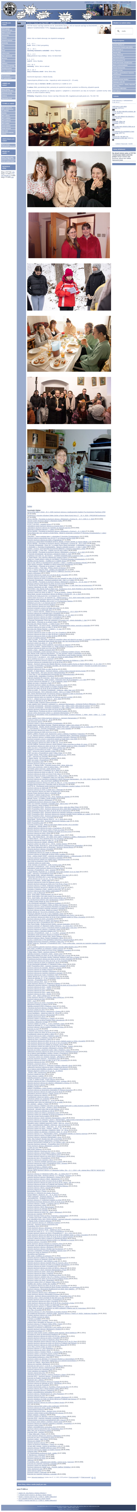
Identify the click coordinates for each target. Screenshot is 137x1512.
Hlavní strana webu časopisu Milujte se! (8, 158)
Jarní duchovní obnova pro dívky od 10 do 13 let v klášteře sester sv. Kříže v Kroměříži (56, 917)
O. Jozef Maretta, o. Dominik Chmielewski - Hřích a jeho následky (49, 728)
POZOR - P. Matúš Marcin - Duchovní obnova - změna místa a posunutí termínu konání (56, 671)
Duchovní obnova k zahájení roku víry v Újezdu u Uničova (46, 1277)
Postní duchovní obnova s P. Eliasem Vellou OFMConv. (45, 997)
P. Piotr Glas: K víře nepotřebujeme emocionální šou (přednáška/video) (51, 674)
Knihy (3, 61)
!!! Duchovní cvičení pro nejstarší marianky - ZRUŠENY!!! (46, 1057)
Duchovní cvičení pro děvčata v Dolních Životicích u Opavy (47, 1416)
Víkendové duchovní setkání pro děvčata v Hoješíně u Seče (47, 685)
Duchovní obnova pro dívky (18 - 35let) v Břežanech (44, 1212)
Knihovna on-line (7, 93)
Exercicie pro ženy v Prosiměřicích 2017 (40, 922)
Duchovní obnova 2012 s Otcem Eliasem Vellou (43, 1388)
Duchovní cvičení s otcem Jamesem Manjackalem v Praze (46, 1270)
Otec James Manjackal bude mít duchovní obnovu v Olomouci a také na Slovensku (55, 693)
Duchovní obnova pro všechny (37, 1095)
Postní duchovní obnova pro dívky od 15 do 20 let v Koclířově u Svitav (50, 1303)
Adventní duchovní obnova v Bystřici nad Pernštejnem (45, 1249)
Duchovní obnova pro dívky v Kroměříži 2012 (42, 1266)
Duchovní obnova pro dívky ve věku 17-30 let (42, 627)
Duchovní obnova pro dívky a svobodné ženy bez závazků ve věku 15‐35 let (52, 578)
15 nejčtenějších (7, 78)
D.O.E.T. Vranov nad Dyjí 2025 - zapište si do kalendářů (46, 570)
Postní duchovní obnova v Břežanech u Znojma (43, 1140)
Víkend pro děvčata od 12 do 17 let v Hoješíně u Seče (45, 913)
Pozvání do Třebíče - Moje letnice (38, 1362)
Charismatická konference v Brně (38, 1357)
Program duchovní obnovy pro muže (39, 1315)
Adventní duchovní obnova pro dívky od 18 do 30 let (44, 1092)
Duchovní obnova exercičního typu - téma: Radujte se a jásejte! (48, 796)
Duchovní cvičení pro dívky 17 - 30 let (39, 643)
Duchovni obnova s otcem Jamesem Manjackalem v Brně (46, 1118)
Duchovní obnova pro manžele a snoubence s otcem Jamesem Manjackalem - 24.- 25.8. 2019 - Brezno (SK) (63, 779)
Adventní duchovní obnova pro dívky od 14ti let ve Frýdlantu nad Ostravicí (52, 1343)
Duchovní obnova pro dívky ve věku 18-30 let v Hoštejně (46, 634)
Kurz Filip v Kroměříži (34, 1310)
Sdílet (29, 506)
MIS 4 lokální (5, 123)
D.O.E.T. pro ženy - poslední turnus (39, 524)
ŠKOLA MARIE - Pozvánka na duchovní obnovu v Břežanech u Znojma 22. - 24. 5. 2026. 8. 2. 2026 (60, 519)
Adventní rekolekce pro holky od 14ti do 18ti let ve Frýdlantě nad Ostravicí (52, 1399)
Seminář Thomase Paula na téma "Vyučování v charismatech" (48, 1216)
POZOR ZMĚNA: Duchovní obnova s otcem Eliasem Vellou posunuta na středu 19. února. (57, 744)
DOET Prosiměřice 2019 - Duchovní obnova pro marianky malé (48, 821)
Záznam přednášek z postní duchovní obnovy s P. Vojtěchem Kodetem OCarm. (53, 652)
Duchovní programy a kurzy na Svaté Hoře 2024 (43, 608)
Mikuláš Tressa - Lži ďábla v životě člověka (41, 798)
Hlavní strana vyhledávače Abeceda (8, 145)
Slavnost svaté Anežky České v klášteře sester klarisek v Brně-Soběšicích (52, 1333)
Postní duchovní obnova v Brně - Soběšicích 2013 (44, 1230)
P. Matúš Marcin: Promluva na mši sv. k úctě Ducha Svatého (47, 711)
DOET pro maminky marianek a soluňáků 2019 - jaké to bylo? (48, 803)
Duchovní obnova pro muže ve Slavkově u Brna (43, 1340)
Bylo (3, 45)
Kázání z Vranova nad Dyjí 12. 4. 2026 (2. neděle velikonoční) (38, 1500)
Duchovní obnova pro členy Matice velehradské (43, 891)
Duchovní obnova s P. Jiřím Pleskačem (40, 1348)
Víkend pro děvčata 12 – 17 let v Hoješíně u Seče (43, 1025)
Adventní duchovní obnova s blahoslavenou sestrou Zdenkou (47, 1186)
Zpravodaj (5, 43)
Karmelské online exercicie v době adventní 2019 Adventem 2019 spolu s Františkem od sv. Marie (43, 769)
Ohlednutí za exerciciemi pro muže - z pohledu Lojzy (44, 749)
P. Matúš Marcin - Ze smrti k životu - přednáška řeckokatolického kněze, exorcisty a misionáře (58, 625)
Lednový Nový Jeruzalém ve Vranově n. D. (41, 1322)
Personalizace (6, 75)
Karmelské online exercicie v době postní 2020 (43, 741)
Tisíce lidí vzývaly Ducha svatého (38, 1116)
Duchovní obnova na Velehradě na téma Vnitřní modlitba (46, 854)
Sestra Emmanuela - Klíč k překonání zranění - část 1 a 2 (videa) (49, 692)
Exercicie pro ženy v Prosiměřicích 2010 (40, 1437)
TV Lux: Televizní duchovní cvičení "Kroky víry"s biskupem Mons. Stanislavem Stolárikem (57, 735)
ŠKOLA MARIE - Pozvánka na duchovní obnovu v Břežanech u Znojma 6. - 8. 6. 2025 (56, 552)
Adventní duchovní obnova (36, 1085)
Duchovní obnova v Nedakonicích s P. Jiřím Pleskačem (45, 1394)
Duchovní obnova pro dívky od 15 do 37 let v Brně (44, 774)
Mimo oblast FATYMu (8, 66)
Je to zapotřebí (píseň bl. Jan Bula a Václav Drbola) (34, 1498)
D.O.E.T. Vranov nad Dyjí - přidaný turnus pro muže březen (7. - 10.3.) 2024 (52, 611)
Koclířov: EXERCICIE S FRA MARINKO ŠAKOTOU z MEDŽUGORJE (50, 940)
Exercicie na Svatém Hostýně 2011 (39, 1378)
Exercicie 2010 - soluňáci (35, 1432)
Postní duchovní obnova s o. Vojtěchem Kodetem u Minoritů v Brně (49, 1065)
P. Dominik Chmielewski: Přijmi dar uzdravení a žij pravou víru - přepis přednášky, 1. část (57, 620)
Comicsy (4, 96)
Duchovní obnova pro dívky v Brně (38, 833)
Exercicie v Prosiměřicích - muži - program (41, 866)
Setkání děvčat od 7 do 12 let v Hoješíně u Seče (43, 912)
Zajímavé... (5, 63)
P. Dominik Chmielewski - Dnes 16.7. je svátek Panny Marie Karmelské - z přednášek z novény (59, 545)
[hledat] (124, 31)
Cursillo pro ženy (33, 1147)
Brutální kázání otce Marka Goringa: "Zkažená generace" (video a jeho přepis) (53, 725)
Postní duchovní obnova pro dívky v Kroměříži (42, 1301)
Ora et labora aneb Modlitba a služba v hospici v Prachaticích (47, 1053)
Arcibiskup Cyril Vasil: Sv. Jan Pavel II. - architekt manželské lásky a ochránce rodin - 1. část (58, 556)
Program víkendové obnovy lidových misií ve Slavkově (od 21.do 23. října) (52, 1341)
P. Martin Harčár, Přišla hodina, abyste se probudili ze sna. (46, 755)
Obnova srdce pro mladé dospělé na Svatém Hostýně (45, 686)
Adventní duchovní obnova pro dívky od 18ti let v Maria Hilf (47, 1268)
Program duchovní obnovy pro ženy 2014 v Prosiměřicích (46, 1156)
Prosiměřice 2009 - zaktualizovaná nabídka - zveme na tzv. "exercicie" (50, 1462)
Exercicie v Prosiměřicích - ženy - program (41, 870)
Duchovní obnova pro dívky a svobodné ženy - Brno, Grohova (48, 776)
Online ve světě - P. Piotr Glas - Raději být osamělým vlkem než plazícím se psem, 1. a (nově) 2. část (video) (63, 639)
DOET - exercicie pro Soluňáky (37, 756)
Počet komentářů (74, 1477)
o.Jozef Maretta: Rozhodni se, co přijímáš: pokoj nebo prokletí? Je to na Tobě (53, 872)
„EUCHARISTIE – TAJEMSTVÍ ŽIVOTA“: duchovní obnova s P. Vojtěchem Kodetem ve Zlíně (44, 1199)
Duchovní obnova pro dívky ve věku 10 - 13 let (42, 772)
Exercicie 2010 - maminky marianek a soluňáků (43, 1418)
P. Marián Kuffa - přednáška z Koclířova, (41, 676)
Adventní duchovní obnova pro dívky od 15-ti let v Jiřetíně (46, 1336)
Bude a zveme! (6, 32)
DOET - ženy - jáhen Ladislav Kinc (38, 996)
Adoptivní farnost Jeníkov (120, 79)
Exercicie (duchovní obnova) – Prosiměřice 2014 (43, 1144)
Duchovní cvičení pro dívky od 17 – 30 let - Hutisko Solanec (47, 844)
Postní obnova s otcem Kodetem (38, 805)
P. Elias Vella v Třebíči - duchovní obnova (41, 952)
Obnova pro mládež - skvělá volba (38, 880)
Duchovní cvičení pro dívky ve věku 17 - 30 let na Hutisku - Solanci (49, 592)
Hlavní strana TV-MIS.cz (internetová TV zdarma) (7, 109)
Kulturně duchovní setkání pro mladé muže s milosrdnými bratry (48, 859)
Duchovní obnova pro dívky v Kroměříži (40, 817)
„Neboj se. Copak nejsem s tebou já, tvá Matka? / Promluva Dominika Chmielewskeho (56, 559)
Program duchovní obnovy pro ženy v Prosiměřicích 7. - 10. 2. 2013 (50, 1233)
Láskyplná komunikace (35, 1331)
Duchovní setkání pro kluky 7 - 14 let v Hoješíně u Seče (45, 1023)
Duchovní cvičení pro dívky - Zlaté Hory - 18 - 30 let (44, 1127)
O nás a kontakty (7, 71)
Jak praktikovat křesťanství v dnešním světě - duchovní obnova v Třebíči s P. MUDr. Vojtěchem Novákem (62, 1313)
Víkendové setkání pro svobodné (38, 1099)
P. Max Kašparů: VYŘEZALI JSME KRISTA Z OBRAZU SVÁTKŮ (49, 571)
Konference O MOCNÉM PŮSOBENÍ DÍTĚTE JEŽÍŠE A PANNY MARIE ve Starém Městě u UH (59, 542)
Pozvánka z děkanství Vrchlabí (37, 1022)
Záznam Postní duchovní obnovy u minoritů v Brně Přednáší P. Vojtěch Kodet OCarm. (44, 794)
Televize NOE (117, 52)
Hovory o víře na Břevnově (36, 893)
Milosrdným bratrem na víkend (37, 1004)
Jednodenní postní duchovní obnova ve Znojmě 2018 (45, 868)
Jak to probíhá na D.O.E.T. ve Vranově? (40, 659)
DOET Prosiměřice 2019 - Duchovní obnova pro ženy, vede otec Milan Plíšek (53, 807)
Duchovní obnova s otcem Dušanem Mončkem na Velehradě (47, 907)
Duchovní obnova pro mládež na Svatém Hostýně (44, 1450)
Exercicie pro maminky (34, 1214)
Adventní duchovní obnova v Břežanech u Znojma (44, 1011)
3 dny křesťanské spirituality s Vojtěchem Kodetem (44, 903)
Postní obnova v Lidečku (35, 1076)
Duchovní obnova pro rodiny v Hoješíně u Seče (43, 1036)
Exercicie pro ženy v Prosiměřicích (38, 1158)
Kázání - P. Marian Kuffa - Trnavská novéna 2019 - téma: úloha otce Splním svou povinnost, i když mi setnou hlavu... (50, 766)
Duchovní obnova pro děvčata (37, 1209)
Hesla (3, 50)
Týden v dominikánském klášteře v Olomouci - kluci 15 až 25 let (48, 1125)
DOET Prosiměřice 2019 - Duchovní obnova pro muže (45, 816)
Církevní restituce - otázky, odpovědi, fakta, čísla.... (124, 85)
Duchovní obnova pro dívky (36, 1189)
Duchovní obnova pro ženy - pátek (38, 992)
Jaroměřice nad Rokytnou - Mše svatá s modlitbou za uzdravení (39, 1255)
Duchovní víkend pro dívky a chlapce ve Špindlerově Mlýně (47, 1238)
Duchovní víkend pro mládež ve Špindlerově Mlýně (44, 1275)
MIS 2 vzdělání (6, 118)
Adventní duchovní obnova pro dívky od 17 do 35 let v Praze (47, 884)
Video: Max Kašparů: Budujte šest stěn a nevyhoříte (44, 1139)
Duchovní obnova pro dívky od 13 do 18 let (41, 648)
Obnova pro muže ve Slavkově (37, 1252)
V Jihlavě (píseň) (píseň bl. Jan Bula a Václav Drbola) (35, 1495)
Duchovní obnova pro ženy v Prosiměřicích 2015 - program (47, 1081)
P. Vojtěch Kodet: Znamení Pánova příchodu (42, 702)
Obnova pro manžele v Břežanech (38, 1364)
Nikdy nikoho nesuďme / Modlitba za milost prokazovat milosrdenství (50, 564)
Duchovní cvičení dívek (35, 1425)
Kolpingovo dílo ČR (119, 82)
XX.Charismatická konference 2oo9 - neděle (42, 1453)
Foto (3, 48)
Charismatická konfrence (35, 1409)
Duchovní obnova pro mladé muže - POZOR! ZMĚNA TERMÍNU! (49, 1467)
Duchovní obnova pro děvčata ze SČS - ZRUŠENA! (44, 1383)
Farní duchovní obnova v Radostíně (39, 1326)
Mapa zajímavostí (7, 55)
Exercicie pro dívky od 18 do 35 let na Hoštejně (43, 688)
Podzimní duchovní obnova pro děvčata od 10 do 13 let (45, 887)
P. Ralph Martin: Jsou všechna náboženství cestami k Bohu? (47, 557)
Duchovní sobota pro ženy (36, 1010)
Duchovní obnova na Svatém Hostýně (40, 969)
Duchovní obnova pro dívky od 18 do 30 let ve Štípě (44, 1181)
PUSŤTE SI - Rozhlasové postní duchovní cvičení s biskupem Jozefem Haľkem (53, 786)
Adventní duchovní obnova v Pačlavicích (40, 1390)
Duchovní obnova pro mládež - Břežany (40, 842)
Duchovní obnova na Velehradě (37, 788)
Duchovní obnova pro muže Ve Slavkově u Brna (43, 882)
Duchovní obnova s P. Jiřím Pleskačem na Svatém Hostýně (47, 1312)
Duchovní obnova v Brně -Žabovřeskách (40, 1207)
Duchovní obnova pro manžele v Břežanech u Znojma (45, 1048)
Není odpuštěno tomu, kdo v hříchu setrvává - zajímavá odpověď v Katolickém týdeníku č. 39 (58, 1219)
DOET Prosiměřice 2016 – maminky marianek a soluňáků (46, 966)
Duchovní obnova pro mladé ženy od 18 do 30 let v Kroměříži (47, 575)
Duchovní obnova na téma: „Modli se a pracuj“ (42, 910)
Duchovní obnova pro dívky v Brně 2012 (40, 1271)
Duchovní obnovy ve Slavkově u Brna (39, 1259)
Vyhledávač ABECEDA (119, 88)
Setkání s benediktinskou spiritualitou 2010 (41, 1427)
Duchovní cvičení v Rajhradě (36, 1472)
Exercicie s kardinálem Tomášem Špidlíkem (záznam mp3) (46, 1250)
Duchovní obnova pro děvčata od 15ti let (40, 1111)
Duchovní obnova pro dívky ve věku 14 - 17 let (42, 840)
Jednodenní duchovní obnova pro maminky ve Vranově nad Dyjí (49, 528)
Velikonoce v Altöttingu (35, 1291)
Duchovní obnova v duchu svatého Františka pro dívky (45, 1027)
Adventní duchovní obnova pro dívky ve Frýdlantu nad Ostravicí (48, 1264)
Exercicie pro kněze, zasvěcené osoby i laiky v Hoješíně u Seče (48, 1050)
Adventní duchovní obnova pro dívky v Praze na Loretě (45, 830)
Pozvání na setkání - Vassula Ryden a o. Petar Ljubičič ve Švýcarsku (50, 646)
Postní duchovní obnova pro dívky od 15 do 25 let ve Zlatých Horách (50, 1237)
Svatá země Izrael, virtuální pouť (122, 62)
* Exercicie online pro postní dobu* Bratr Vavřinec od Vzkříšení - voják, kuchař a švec (44, 864)
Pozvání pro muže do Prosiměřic (38, 1385)
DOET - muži (31, 1001)
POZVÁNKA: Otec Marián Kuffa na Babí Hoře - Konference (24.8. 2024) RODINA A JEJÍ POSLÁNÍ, (60, 589)
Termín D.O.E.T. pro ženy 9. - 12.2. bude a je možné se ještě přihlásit (50, 657)
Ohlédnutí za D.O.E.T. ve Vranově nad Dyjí (41, 603)
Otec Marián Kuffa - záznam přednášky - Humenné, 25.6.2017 (48, 875)
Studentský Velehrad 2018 (36, 851)
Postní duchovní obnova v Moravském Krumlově (43, 1294)
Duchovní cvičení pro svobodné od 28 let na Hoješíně (45, 1114)
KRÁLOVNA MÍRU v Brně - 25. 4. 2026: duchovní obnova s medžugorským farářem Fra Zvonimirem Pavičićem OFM (66, 512)
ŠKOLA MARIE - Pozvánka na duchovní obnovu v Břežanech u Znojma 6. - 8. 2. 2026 (56, 531)
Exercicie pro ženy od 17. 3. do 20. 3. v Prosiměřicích (45, 1366)
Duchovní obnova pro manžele (37, 1210)
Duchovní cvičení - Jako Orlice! (37, 1439)
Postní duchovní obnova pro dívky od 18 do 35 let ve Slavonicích (49, 810)
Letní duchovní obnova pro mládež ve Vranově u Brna (45, 1044)
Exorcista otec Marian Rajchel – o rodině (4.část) (43, 624)
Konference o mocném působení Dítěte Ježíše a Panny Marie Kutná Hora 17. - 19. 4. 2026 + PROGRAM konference (66, 515)
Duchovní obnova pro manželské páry (40, 1369)
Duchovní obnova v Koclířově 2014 (39, 1151)
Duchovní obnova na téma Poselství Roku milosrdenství (46, 1020)
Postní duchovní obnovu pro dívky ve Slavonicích (43, 791)
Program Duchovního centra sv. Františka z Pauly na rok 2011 (48, 1387)
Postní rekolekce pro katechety (37, 1371)
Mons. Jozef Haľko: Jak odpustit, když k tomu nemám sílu (46, 898)
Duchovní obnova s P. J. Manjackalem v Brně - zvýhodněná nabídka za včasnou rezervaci (57, 1133)
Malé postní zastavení (34, 1149)
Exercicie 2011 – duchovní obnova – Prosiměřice (43, 1376)
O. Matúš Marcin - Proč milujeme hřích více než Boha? (45, 838)
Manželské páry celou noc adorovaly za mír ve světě (45, 1102)
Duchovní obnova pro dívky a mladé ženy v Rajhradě (45, 790)
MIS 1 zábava (6, 115)
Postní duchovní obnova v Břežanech (39, 800)
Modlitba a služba (33, 1086)
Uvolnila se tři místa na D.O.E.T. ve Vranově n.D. (43, 596)
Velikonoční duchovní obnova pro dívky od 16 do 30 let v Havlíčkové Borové (52, 1051)
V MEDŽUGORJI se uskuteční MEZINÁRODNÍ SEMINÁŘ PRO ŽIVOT (51, 915)
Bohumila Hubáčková (38, 1477)
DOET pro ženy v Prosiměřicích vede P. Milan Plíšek (44, 753)
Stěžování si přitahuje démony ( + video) (40, 529)
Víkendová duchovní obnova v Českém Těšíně (43, 1008)
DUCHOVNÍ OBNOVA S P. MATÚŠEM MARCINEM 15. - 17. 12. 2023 (50, 615)
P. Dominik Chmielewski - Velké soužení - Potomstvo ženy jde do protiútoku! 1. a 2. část (56, 680)
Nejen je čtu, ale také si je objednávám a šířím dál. (120, 137)
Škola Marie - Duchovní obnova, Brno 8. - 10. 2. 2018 (45, 819)
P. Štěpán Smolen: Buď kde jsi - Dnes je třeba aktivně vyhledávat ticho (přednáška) (55, 845)
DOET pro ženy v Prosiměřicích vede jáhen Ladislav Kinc (46, 748)
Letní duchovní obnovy (34, 721)
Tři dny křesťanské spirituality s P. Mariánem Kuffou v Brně (46, 964)
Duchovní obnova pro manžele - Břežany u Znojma (44, 968)
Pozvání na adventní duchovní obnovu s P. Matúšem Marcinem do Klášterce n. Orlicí (55, 660)
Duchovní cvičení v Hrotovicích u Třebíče (41, 1018)
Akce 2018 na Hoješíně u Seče (37, 861)
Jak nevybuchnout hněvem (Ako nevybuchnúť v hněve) (45, 900)
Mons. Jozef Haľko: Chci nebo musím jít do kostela (44, 896)
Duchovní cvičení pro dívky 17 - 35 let (39, 720)
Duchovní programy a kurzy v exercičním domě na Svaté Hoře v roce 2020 (52, 739)
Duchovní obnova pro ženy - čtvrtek (39, 994)
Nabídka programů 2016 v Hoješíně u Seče (41, 1006)
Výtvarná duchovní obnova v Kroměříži (40, 849)
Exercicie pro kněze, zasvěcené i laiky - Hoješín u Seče (45, 835)
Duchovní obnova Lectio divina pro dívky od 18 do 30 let (46, 583)
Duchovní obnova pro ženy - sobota (39, 989)
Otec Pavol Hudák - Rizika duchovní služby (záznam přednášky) (48, 924)
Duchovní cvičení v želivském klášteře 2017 (41, 931)
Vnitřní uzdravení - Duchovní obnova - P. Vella (42, 1196)
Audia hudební (6, 126)
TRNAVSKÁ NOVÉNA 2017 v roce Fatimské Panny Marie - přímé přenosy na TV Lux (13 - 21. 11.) (46, 878)
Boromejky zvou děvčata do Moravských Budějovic (44, 1245)
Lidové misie (5, 53)
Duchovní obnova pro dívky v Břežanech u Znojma (44, 1355)
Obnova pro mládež (33, 1441)
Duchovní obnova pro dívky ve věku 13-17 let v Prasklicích (46, 632)
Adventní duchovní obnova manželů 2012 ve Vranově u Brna (47, 1263)
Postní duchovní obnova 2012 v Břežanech (41, 1292)
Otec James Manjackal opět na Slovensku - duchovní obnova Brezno (50, 847)
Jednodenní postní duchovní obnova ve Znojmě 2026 (45, 526)
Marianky (4, 58)
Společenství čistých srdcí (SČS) (123, 47)
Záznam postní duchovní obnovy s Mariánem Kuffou (44, 521)
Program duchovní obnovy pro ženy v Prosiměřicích (44, 1299)
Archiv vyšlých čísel (8, 161)
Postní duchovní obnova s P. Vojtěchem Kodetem (43, 983)
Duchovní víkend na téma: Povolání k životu (42, 1135)
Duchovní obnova (33, 522)
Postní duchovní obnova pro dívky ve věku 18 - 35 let (45, 742)
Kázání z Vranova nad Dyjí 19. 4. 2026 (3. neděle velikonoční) (38, 1497)
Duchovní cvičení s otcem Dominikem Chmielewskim (45, 723)
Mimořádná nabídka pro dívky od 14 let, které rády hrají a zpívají (48, 955)
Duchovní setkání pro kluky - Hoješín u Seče (42, 1107)
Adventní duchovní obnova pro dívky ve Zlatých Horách (45, 1402)
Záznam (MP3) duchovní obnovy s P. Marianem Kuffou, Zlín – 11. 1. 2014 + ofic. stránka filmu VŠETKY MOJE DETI (66, 1170)
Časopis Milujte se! (118, 44)
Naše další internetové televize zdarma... (8, 132)
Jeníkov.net (116, 77)
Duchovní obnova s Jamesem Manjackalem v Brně (44, 1137)
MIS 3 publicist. (6, 120)
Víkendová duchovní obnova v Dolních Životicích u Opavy (46, 1374)
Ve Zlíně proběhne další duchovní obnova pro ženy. (44, 1055)
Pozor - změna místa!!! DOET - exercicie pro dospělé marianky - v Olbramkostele (54, 856)
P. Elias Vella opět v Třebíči (36, 1434)
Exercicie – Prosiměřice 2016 (37, 980)
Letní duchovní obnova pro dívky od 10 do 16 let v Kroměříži (47, 1285)
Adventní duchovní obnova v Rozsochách (41, 1015)
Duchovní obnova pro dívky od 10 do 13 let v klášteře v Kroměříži (49, 950)
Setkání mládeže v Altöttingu (36, 1415)
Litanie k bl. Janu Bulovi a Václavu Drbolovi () (33, 1493)
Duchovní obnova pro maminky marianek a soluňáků (45, 858)
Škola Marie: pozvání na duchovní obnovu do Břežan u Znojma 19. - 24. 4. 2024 (54, 594)
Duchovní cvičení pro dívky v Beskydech (40, 1280)
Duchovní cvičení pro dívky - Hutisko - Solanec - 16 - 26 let (47, 1128)
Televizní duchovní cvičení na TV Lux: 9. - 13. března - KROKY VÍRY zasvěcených (45, 1071)
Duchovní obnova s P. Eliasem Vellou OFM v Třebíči (44, 1324)
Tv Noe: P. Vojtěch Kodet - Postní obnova (41, 1079)
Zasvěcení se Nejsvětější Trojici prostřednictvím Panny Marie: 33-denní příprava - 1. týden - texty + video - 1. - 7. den (66, 714)
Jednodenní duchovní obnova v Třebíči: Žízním (43, 1093)
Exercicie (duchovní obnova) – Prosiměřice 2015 (43, 1058)
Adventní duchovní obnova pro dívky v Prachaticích (44, 540)
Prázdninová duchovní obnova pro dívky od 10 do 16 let (46, 1202)
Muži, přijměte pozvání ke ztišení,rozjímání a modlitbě (38, 1318)
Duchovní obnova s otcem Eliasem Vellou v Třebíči (44, 1153)
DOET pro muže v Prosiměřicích (38, 760)
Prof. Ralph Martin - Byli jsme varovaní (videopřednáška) (46, 673)
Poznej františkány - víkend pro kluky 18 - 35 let (43, 1013)
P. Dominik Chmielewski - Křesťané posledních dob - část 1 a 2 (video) (50, 580)
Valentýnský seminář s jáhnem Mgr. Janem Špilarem (44, 936)
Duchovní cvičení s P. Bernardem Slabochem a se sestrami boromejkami (51, 1360)
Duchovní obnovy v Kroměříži (37, 1242)
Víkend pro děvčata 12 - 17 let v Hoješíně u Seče (43, 978)
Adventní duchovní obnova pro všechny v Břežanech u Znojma (48, 1083)
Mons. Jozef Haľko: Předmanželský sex (40, 894)
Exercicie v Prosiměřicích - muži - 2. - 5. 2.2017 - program (46, 933)
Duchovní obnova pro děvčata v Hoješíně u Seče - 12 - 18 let (48, 1130)
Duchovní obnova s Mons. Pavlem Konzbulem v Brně (45, 938)
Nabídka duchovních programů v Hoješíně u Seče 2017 (45, 941)
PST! (29, 1404)
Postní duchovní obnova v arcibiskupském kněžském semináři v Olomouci (52, 737)
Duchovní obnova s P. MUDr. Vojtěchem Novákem (44, 886)
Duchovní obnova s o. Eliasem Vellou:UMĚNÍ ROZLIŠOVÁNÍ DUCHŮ (40, 1167)
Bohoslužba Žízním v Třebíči (36, 1191)
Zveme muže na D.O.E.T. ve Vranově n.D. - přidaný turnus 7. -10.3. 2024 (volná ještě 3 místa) (58, 597)
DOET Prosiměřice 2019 (35, 823)
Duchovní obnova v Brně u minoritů (39, 1188)
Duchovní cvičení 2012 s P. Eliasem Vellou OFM (43, 1282)
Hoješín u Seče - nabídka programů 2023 (41, 650)
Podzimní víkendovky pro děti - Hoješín (40, 587)
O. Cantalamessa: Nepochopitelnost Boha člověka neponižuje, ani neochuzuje (53, 1287)
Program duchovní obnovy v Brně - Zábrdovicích (43, 1179)
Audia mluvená (6, 128)
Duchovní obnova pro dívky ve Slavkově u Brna (43, 962)
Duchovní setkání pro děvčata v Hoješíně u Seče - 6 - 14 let (47, 1132)
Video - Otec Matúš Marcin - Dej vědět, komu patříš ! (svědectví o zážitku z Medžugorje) (56, 837)
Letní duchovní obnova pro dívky (38, 730)
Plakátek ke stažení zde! (59, 28)
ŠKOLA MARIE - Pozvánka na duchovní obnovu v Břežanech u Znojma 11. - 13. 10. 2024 (57, 582)
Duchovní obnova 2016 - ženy (37, 982)
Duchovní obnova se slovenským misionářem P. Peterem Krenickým (50, 1090)
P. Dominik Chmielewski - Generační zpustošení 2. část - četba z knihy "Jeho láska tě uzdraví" (58, 706)
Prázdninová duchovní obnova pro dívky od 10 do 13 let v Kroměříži (50, 959)
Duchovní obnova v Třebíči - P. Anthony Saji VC (43, 1203)
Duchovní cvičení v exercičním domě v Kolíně (42, 1354)
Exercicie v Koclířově (34, 1401)
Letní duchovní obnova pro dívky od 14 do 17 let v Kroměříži (47, 961)
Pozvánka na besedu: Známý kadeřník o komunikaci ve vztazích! (49, 645)
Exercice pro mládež (34, 631)
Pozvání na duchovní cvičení (37, 1205)
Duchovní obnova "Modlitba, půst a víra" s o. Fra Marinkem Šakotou (50, 601)
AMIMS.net (89, 2)
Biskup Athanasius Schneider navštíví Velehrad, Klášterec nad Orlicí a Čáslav (53, 957)
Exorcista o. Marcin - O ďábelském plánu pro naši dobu (45, 777)
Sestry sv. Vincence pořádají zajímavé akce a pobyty (45, 1161)
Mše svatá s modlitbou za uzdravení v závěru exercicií (45, 948)
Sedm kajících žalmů (34, 1470)
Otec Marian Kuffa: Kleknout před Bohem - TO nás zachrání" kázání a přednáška (54, 653)
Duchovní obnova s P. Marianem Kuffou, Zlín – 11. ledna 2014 (48, 1174)
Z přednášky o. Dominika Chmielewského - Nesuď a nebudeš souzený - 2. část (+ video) (57, 547)
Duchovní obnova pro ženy (36, 990)
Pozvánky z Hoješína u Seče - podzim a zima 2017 (44, 889)
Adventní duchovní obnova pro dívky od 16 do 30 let (44, 709)
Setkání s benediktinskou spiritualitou (39, 1392)
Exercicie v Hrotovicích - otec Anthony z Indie (42, 1261)
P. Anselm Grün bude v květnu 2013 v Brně (41, 1217)
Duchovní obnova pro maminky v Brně (40, 1160)
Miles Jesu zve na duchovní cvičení (39, 1430)
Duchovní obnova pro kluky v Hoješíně (40, 1273)
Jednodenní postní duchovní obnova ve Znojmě (43, 599)
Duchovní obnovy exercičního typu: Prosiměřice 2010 (45, 1429)
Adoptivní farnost (7, 40)
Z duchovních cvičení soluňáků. (37, 1320)
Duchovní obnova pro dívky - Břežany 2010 (41, 1411)
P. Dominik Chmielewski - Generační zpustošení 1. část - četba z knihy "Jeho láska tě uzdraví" (58, 707)
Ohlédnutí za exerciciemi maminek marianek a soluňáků (46, 908)
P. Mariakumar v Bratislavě (36, 1455)
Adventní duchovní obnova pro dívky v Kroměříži (43, 618)
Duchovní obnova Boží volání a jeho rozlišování (43, 1406)
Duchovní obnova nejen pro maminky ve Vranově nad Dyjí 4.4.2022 (50, 697)
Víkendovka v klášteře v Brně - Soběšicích (41, 590)
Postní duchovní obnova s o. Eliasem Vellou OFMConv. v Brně (48, 1306)
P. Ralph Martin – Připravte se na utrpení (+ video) (44, 566)
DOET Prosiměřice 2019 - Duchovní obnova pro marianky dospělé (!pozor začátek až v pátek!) (59, 814)
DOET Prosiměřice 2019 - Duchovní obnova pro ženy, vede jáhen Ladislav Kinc (53, 809)
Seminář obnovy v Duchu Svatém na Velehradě (43, 1305)
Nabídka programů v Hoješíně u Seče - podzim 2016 (45, 954)
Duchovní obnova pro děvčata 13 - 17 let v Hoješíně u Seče (47, 681)
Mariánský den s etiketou (35, 1380)
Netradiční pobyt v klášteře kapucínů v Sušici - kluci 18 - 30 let (48, 1123)
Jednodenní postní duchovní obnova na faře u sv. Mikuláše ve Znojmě (50, 1240)
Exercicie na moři (33, 1029)
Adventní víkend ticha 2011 (36, 1373)
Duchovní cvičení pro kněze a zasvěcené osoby (43, 1113)
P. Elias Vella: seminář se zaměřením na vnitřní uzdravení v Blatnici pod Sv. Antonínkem (56, 1308)
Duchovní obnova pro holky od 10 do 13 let (41, 732)
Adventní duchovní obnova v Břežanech (40, 1247)
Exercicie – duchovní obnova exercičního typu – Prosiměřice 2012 (49, 1296)
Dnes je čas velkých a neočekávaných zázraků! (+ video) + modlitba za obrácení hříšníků (57, 563)
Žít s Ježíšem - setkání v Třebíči (38, 1104)
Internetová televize (119, 57)
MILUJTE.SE (125, 2)
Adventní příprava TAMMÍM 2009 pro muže (41, 1448)
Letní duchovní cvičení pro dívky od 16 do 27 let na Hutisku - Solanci (50, 1046)
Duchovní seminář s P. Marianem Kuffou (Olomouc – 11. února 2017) (50, 926)
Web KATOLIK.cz (118, 50)
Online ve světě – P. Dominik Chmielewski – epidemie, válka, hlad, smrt (51, 690)
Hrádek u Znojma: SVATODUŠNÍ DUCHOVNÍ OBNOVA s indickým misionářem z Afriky (56, 549)
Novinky (4, 113)
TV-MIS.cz (113, 2)
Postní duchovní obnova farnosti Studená (41, 604)
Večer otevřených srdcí (35, 1469)
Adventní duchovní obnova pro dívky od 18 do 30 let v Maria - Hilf (49, 1182)
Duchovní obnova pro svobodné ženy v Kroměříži (43, 613)
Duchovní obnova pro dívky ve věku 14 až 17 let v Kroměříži (47, 1060)
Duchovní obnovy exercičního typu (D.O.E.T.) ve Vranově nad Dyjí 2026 (51, 538)
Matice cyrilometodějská (120, 65)
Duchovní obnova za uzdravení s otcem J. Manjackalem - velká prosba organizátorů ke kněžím (59, 1120)
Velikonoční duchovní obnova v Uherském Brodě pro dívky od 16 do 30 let (52, 985)
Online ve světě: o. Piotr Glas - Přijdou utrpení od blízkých (46, 568)
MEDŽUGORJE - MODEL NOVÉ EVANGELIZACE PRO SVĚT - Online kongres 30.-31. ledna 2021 (60, 727)
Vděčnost (30, 1460)
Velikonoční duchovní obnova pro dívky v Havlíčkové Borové (47, 1067)
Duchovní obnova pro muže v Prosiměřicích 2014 (43, 1154)
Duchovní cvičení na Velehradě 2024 (39, 610)
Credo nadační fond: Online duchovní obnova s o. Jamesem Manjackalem (52, 718)
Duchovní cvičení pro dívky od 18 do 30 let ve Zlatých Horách (48, 1278)
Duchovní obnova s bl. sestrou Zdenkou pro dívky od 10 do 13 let (49, 831)
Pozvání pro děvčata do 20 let (37, 700)
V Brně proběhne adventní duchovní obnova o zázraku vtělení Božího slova (52, 947)
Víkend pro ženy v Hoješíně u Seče (39, 1039)
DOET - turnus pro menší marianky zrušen (41, 751)
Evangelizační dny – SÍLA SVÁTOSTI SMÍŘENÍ (43, 781)
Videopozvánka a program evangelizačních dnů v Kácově (46, 1420)
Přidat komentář (85, 1477)
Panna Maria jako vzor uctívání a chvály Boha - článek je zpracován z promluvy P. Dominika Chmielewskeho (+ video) (66, 533)
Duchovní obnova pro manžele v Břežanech (42, 971)
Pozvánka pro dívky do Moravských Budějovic (42, 1334)
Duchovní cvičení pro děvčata (37, 1465)
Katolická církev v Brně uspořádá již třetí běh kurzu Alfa (45, 1298)
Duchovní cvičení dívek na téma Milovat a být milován (45, 1413)
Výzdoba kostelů (7, 68)
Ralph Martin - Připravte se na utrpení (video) (42, 622)
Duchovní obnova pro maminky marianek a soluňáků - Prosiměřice (49, 1423)
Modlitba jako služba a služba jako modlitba (41, 1284)
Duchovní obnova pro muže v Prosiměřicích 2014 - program (47, 1163)
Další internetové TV (119, 60)
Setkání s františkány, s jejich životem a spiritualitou (44, 1088)
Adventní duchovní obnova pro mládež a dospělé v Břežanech (48, 1397)
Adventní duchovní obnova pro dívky (39, 576)
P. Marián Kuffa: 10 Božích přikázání (39, 1221)
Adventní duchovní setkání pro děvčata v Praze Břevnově (46, 1257)
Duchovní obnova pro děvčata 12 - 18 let (41, 1100)
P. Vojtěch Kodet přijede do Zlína (38, 901)
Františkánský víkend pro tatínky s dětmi (40, 1034)
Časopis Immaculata (119, 67)
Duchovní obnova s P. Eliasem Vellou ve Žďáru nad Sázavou (47, 905)
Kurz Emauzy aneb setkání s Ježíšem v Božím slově (44, 1422)
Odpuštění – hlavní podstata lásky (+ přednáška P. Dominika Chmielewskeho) (53, 536)
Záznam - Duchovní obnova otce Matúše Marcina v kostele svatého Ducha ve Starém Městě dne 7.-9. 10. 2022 (64, 664)
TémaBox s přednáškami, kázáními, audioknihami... (123, 73)
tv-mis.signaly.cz (8, 174)
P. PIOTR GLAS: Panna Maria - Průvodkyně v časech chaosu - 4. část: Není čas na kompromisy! (59, 585)
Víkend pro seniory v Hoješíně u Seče (40, 1037)
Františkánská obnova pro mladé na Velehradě (43, 852)
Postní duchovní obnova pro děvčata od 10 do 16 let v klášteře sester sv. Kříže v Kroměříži (57, 1235)
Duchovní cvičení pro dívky (36, 1457)
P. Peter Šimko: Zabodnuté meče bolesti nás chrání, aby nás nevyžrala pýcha (53, 641)
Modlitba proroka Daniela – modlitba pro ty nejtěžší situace (46, 561)
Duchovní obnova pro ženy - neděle (39, 987)
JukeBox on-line (118, 70)
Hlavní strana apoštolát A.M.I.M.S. (8, 90)
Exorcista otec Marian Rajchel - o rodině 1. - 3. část (44, 629)
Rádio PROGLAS (118, 55)
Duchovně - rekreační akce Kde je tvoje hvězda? (43, 1109)
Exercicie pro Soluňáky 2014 (36, 1165)
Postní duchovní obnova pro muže (38, 606)
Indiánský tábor (32, 1451)
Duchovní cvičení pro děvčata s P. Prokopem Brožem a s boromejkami (51, 1359)
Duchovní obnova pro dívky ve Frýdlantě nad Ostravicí (45, 1184)
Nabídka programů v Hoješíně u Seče (39, 1078)
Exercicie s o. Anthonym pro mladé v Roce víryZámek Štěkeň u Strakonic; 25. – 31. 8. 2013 (43, 1194)
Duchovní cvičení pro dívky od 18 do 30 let (41, 1032)
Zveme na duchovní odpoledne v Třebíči (40, 1444)
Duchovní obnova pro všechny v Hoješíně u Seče (43, 929)
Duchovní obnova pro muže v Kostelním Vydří (42, 975)
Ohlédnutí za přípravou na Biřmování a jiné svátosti (44, 1327)
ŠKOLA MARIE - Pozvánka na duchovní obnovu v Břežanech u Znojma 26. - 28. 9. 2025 (56, 543)
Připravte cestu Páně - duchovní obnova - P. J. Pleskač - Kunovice (49, 1175)
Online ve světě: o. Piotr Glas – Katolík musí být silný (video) (47, 550)
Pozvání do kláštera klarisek (36, 638)
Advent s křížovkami (34, 573)
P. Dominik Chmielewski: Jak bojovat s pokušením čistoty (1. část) (49, 554)
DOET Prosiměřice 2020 (35, 762)
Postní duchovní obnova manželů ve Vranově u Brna (45, 1243)
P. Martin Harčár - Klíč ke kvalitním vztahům (41, 758)
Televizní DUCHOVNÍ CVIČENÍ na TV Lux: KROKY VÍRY (46, 1142)
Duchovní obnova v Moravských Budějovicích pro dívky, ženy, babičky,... (51, 1289)
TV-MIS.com (101, 2)
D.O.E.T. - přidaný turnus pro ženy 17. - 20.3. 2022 (44, 699)
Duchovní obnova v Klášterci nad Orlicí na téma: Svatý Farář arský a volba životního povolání (58, 1106)
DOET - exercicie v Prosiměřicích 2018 (40, 873)
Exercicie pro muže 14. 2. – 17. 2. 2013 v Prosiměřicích (45, 1231)
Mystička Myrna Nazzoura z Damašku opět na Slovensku (46, 784)
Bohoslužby (5, 35)
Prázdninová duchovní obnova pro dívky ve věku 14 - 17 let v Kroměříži (51, 783)
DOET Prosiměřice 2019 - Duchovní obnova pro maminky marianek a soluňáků (53, 812)
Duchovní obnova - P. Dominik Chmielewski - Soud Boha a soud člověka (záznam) (55, 655)
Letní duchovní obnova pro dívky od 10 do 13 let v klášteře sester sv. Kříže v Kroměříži (56, 1041)
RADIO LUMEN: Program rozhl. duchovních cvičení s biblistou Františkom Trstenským (56, 734)
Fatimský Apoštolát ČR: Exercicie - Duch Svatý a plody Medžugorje (49, 678)
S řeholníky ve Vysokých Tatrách (38, 1030)
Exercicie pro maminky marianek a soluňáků (42, 1464)
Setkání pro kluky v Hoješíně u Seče (39, 683)
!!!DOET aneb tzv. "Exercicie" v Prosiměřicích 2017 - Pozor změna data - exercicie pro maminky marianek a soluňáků (66, 943)
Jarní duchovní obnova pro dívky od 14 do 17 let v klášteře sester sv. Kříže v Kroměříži (56, 746)
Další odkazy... (117, 91)
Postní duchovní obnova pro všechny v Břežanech (44, 1436)
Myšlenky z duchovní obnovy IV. (38, 1064)
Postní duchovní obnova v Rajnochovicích (41, 1367)
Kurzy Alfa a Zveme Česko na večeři (39, 1347)
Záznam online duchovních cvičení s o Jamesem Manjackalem (48, 713)
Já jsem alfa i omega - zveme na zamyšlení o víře (43, 1446)
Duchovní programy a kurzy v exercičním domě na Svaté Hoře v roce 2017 (52, 927)
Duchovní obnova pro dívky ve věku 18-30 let (42, 636)
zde (13, 172)
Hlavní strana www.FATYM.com (7, 29)
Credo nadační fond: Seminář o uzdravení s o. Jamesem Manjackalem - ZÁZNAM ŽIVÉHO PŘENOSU (61, 704)
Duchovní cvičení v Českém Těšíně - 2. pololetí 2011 (45, 1352)
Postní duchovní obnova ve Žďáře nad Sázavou (43, 920)
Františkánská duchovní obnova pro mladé (41, 802)
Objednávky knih (7, 98)
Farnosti (4, 38)
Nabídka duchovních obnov (36, 1017)
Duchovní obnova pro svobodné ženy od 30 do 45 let (45, 662)
